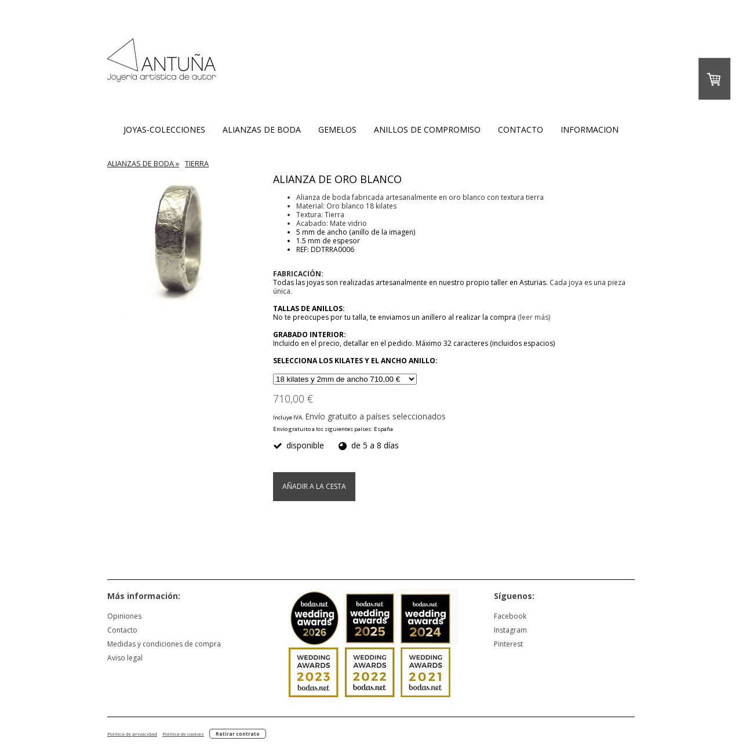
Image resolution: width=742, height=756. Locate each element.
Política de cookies (183, 734)
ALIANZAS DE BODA (262, 129)
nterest (511, 644)
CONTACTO (520, 129)
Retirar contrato (238, 734)
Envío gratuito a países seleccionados (375, 416)
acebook (511, 616)
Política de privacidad (132, 734)
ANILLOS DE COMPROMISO (427, 129)
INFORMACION (590, 129)
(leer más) (534, 317)
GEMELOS (337, 129)
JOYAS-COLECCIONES (164, 129)
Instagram (510, 630)
